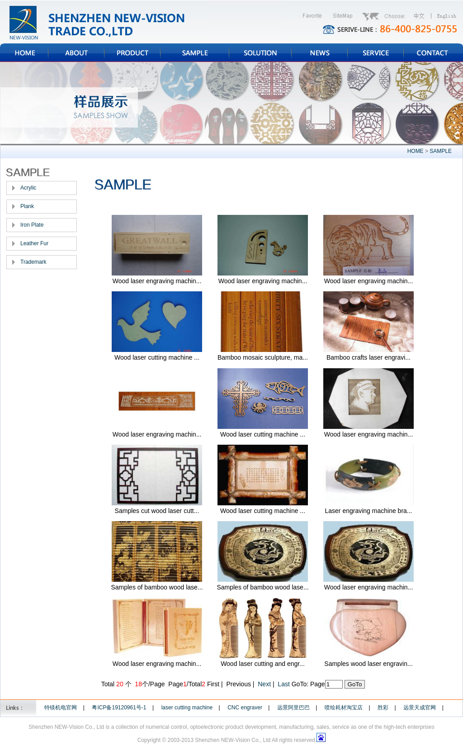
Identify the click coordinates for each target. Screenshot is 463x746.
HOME (24, 52)
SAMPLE (195, 52)
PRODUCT (132, 52)
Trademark (33, 262)
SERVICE (376, 52)
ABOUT (76, 52)
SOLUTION (260, 52)
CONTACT (433, 52)
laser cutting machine (187, 707)
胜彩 (383, 707)
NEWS (320, 52)
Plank (27, 206)
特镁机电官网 (60, 707)
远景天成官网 (419, 707)
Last (283, 684)
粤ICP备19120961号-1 (119, 707)
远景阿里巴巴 (293, 707)
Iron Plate (31, 225)
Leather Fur (34, 243)
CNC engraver (244, 707)
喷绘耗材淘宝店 (344, 707)
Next (264, 684)
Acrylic (28, 188)
